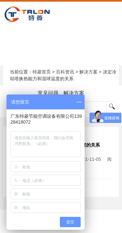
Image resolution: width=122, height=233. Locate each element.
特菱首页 (42, 71)
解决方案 (88, 71)
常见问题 (48, 93)
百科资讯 (65, 71)
